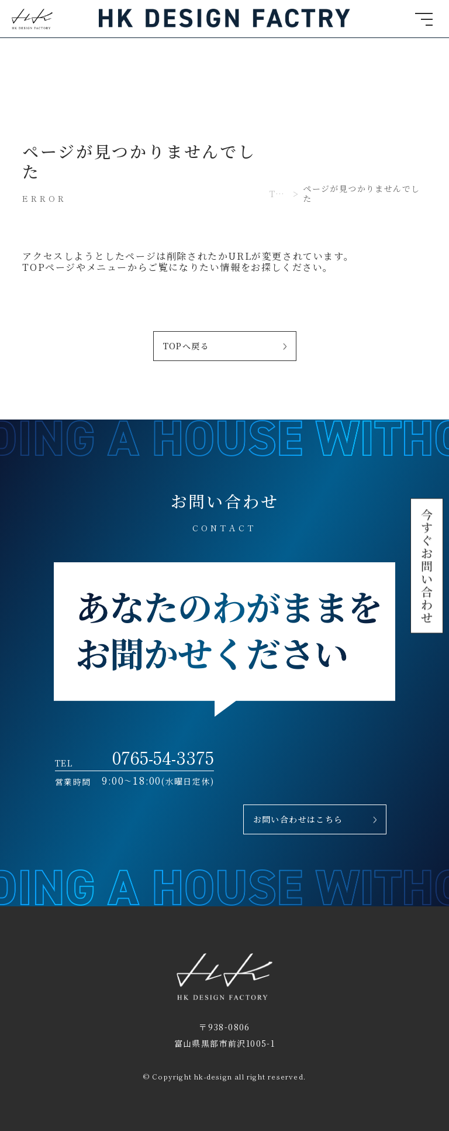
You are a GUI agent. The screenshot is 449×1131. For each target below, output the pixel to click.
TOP (279, 194)
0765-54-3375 (163, 757)
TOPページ (49, 267)
